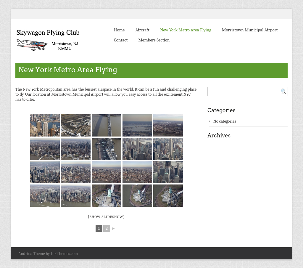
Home (119, 30)
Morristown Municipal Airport (250, 30)
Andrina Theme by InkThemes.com (48, 253)
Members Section (154, 40)
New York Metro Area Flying (185, 30)
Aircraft (142, 30)
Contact (121, 40)
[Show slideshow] (106, 216)
